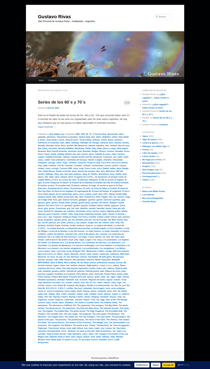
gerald (81, 203)
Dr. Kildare (92, 174)
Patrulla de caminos (76, 271)
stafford (125, 294)
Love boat (61, 251)
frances (120, 197)
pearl (123, 271)
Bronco (102, 151)
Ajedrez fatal (84, 137)
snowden (71, 294)
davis (74, 171)
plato (125, 274)
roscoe (49, 285)
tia (111, 325)
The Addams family (109, 302)
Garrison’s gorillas (111, 200)
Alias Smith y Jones (55, 140)
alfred (114, 137)
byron (91, 154)
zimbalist (103, 340)
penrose (41, 274)
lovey (69, 251)
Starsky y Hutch (76, 297)
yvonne (94, 340)
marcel (82, 254)
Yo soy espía (84, 340)
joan (126, 220)
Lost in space (44, 251)
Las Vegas (82, 237)
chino (58, 163)
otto (104, 268)
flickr (98, 197)
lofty (76, 240)
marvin (95, 254)
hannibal (100, 208)
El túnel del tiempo (100, 191)
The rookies (124, 320)
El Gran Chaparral (51, 183)
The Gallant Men (61, 311)
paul (102, 271)
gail (60, 200)
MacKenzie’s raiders (95, 251)
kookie (73, 225)
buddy (53, 154)
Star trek (48, 297)
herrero (96, 211)
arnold (104, 140)
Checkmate (118, 160)
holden (64, 214)
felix (81, 197)
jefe (86, 220)
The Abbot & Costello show (87, 302)
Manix (60, 254)
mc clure (51, 257)
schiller (69, 288)
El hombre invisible (120, 183)
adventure (51, 137)
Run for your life (122, 285)
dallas (113, 168)
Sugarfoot (42, 300)
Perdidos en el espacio (65, 274)
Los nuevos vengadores (70, 248)
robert (99, 282)
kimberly (42, 225)
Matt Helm (124, 254)
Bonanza (42, 151)
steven (87, 297)
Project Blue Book (60, 277)
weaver (86, 337)
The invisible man (55, 314)
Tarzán (55, 302)
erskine (88, 194)
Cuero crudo (90, 168)
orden (99, 268)
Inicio (41, 80)
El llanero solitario (79, 185)
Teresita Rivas (149, 201)
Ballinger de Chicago (89, 143)
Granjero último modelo (99, 205)
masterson (104, 254)
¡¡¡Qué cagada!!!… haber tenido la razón (155, 97)
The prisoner (61, 320)
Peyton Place (110, 274)
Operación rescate (87, 268)
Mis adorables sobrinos (83, 260)
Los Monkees (119, 245)
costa (75, 168)
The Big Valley (111, 305)
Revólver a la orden (52, 282)
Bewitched (79, 148)
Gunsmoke (61, 208)
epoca (75, 194)
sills (114, 291)
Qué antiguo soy (56, 134)
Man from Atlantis (121, 251)
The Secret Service (55, 322)
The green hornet (77, 311)
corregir (55, 168)
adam (121, 134)
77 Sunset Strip (99, 134)
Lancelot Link (71, 234)
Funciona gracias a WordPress (105, 358)
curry (99, 168)
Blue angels (122, 148)
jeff (90, 220)
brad (80, 151)
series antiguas (118, 288)
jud (78, 223)
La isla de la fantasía (58, 231)
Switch (86, 300)
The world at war (80, 325)
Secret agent (98, 288)
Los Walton (120, 248)
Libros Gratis (148, 156)
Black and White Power (153, 191)
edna (57, 177)
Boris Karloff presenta (57, 151)
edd (46, 177)
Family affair (121, 194)
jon (58, 223)
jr (74, 223)
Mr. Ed (80, 262)
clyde (45, 165)
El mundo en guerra (106, 185)
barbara (117, 143)
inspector (57, 217)
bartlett (70, 145)
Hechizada (80, 211)
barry (63, 145)
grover (52, 208)
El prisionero (76, 188)
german (94, 203)
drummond (104, 174)
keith (112, 223)
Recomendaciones (151, 173)
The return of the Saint (95, 320)
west (93, 337)
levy (108, 237)
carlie (119, 157)
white (98, 337)
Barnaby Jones (53, 145)
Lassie (91, 237)
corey (47, 168)
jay (69, 220)
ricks (83, 282)
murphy (111, 262)
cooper (41, 168)
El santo (87, 188)
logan (81, 240)
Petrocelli (99, 274)
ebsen (41, 177)
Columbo (69, 165)
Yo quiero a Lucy (70, 340)
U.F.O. (63, 331)
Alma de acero (71, 140)
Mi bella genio (105, 257)
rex (63, 282)
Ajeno (145, 136)
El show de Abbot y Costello (104, 188)
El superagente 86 (83, 191)
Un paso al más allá (85, 331)
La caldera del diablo (103, 225)
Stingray (95, 297)
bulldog (60, 154)
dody (56, 174)
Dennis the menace (86, 171)
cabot (113, 154)
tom (86, 328)
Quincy (90, 277)
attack (110, 140)
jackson (126, 217)
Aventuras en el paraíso (48, 143)
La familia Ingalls (98, 228)
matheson (114, 254)
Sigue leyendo (47, 126)
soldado (93, 294)
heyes (103, 211)
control (115, 165)
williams (105, 337)
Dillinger (49, 174)
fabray (112, 194)
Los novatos (53, 248)
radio (103, 277)
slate (58, 294)
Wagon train (43, 337)
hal (72, 208)
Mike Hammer (66, 260)
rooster (41, 285)
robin (113, 282)
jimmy (120, 220)
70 (90, 134)
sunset (51, 300)
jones (63, 223)
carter (126, 157)
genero (54, 203)
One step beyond (70, 268)
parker (63, 271)
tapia (48, 302)
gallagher (83, 200)
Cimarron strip (93, 163)
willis (112, 337)
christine (73, 163)
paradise (47, 271)
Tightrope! (42, 328)
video (90, 334)
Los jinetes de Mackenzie (59, 245)
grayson (115, 205)
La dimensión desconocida (77, 228)
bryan (47, 154)
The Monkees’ (113, 314)
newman (82, 265)
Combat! (78, 165)
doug (84, 174)
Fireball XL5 (89, 197)
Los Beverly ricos (56, 243)
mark (89, 254)
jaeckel (57, 220)
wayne (79, 337)
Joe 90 (45, 223)
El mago (92, 185)
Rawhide (70, 280)
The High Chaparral (95, 311)
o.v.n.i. (109, 265)
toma (91, 328)
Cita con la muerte (119, 163)
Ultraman (72, 331)
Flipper (105, 197)
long (99, 240)
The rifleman (112, 320)
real (76, 280)
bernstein (53, 148)
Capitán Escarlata (54, 157)
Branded (87, 151)
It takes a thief (103, 217)
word (48, 340)
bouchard (72, 151)
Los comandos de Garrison (94, 243)
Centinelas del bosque (76, 160)
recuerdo (83, 280)
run (112, 285)
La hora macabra (114, 228)
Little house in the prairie (56, 240)
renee (123, 280)
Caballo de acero (102, 154)
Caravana (107, 157)
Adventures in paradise (67, 137)
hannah (92, 208)
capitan (41, 157)
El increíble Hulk (63, 185)
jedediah (79, 220)
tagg (102, 300)
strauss (113, 297)
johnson (52, 223)
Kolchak (65, 225)
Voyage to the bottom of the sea (113, 334)
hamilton (84, 208)
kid (122, 223)
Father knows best (65, 197)
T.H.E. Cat (95, 300)
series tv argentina (55, 291)
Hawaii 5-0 (48, 211)
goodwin (68, 205)
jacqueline (48, 220)
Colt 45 (60, 165)
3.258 (127, 102)
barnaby (41, 145)
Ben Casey (43, 148)
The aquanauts (84, 305)
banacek (104, 143)
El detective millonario (88, 180)
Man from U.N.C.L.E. (47, 254)
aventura (118, 140)
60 (87, 134)
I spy (50, 217)
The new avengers (87, 317)
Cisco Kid (105, 163)
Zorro (110, 340)
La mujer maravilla (110, 231)
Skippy (52, 294)
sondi (100, 294)
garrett (99, 200)
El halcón (64, 183)
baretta (125, 143)
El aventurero (101, 177)
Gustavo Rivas (54, 16)
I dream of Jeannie (116, 214)
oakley (116, 265)
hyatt (104, 214)
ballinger (75, 143)
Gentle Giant (64, 203)
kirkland (50, 225)
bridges (94, 151)
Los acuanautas (110, 240)
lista (122, 237)
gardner (91, 200)
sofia (86, 294)
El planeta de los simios (58, 188)
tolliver (80, 328)
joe (39, 223)
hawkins (71, 211)
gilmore (41, 205)
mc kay (59, 257)
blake (99, 148)
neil (67, 265)
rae (108, 277)
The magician (85, 314)
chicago (51, 163)
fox (115, 197)
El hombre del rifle (102, 183)
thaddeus (69, 302)
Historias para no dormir (49, 214)
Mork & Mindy (57, 262)
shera (109, 291)
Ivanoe (114, 217)
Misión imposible (102, 260)
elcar (40, 194)
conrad (107, 165)
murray (119, 262)
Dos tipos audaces (73, 174)
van (114, 331)
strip (119, 297)
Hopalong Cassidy (93, 214)
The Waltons (66, 325)
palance (110, 268)
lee (104, 237)
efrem (70, 177)
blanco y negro (109, 148)
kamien (105, 223)
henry (89, 211)
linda (117, 237)
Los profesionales (90, 248)
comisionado (97, 165)
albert (98, 137)
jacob (40, 220)
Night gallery (92, 265)
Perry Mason (82, 274)
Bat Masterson (81, 145)
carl (114, 157)
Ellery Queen (49, 194)
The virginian (54, 325)
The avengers (97, 305)
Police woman (44, 277)
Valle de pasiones (103, 331)
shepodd (102, 291)
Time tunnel (53, 328)
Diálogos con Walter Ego (154, 146)
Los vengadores (107, 248)
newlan (74, 265)
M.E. (83, 251)
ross (55, 285)
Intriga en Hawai (70, 217)
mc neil (66, 257)
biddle (88, 148)
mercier (83, 257)
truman (108, 328)
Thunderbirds (103, 325)
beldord (113, 145)
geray (87, 203)
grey (46, 208)
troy (102, 328)
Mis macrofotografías (152, 198)
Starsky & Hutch (60, 297)
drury (112, 174)
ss (120, 294)
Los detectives (114, 243)
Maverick (42, 257)
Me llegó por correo (152, 159)
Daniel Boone (49, 171)
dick (103, 171)
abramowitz (112, 134)
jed (73, 220)
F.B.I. (105, 194)
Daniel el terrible (63, 171)
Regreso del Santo (97, 280)
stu (123, 297)
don (61, 174)
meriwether (93, 257)
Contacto (53, 80)
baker (67, 143)
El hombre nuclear (46, 185)
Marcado (74, 254)
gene (48, 203)
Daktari (106, 168)
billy (94, 148)
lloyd (71, 240)
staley (40, 297)
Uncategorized (149, 176)
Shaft (79, 291)
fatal (54, 197)
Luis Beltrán (148, 194)
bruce (126, 151)
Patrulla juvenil (92, 271)
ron (124, 282)
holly (70, 214)
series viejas (70, 291)
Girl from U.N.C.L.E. (55, 205)
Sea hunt (78, 288)
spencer (107, 294)
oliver (58, 268)
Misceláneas (148, 163)
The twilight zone (100, 322)
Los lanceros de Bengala (83, 245)
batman (91, 145)
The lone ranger (71, 314)
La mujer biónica (93, 231)
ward (73, 337)
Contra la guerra (150, 143)
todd (74, 328)
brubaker (119, 151)
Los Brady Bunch (73, 243)
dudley (119, 174)
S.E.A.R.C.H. (51, 288)
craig (81, 168)
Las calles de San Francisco (64, 237)
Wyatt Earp (56, 340)
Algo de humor (149, 139)
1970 (83, 134)
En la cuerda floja (64, 194)
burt (78, 154)
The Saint (42, 322)
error (81, 194)
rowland (70, 285)
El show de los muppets (63, 191)
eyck (100, 194)
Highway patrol (113, 211)
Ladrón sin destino (55, 234)
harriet (108, 208)
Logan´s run (90, 240)
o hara (102, 265)
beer (107, 145)
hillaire (124, 211)
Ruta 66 (41, 288)
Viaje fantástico (74, 334)
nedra (62, 265)
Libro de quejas (150, 153)
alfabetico (106, 137)
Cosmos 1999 (66, 168)
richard (76, 282)
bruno (40, 154)
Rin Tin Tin (91, 282)
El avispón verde (115, 177)
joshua (70, 223)
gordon (76, 205)
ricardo (69, 282)
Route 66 (62, 285)
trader (97, 328)
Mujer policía (90, 262)
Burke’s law (70, 154)
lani (97, 234)
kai (100, 223)
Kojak (57, 225)
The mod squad (99, 314)
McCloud (75, 257)
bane (111, 143)
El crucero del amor (68, 180)
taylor (61, 302)
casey (40, 160)
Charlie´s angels (95, 160)
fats (76, 197)
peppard (50, 274)
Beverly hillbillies (66, 148)
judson (83, 223)
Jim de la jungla (100, 220)
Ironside (92, 217)
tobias (63, 328)
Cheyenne (42, 163)
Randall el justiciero (47, 280)
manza (66, 254)
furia (55, 200)
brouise (110, 151)
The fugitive (47, 311)
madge (109, 251)
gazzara (41, 203)
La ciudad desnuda (55, 228)
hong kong (78, 214)
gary (123, 200)
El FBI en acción (106, 180)
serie (108, 288)
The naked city (71, 317)
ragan (113, 277)
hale (77, 208)
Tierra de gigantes (121, 325)
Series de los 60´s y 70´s (62, 102)
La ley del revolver (76, 231)
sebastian (87, 288)
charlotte (107, 160)
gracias (84, 205)
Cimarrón (82, 163)
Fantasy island (44, 197)
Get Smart (103, 203)
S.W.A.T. (62, 288)
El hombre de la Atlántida (81, 183)
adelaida (42, 137)
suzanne (78, 300)
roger (119, 282)
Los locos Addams (104, 245)
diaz (98, 171)
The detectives (68, 308)
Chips (65, 163)
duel (125, 174)
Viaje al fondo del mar (56, 334)
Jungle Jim (93, 223)
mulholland (102, 262)
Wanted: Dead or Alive (60, 337)
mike (56, 260)
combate (87, 165)
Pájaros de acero (112, 271)
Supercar (59, 300)
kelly (118, 223)
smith (63, 294)
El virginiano (115, 191)
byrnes (84, 154)
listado (41, 240)
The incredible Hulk (114, 311)
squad (115, 294)
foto (111, 197)
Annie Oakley (85, 140)
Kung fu (89, 225)
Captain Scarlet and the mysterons (86, 157)
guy (68, 208)
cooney (122, 165)
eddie (51, 177)
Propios (146, 166)
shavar (94, 291)
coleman (52, 165)
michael (49, 260)
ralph (119, 277)
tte (114, 328)
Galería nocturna (70, 200)
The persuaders (119, 317)
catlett (47, 160)
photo (119, 274)
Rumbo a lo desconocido (98, 285)
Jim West (112, 220)
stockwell (104, 297)
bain (62, 143)
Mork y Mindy (70, 262)
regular (109, 280)
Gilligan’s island (117, 203)
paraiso (55, 271)
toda (69, 328)
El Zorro (126, 191)
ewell (95, 194)
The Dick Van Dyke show (87, 308)
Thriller (92, 325)
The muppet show (55, 317)
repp (40, 282)
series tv (42, 291)
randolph (61, 280)
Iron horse (83, 217)
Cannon (121, 154)
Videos (145, 180)
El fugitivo (119, 180)
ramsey (125, 277)
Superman (69, 300)
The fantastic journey (109, 308)
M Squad (76, 251)
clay (40, 165)
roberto (106, 282)
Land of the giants (86, 234)
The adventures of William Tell (62, 305)
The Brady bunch (53, 308)
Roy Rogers (80, 285)
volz (96, 334)
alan (93, 137)
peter (91, 274)
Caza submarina (58, 160)
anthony (96, 140)
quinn (97, 277)
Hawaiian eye (60, 211)
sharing (86, 291)
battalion (100, 145)
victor (85, 334)
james (64, 220)
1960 (77, 134)
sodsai (80, 294)
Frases (145, 149)
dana (119, 168)
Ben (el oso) (123, 145)
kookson (81, 225)
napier (56, 265)
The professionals (76, 320)
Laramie (103, 234)
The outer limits (103, 317)
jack (120, 217)
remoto (117, 280)
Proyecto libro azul (77, 277)
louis (53, 251)
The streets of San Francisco (78, 322)
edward (63, 177)
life (112, 237)
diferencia (110, 171)
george (74, 203)
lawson (98, 237)
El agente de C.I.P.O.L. (84, 177)
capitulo (66, 157)
